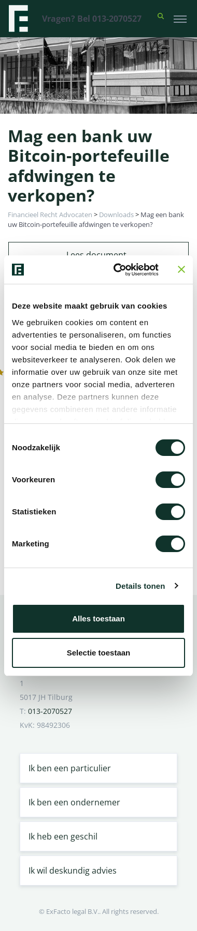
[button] (160, 18)
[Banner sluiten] (181, 269)
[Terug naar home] (18, 18)
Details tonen (140, 586)
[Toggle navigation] (180, 18)
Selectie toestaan (99, 652)
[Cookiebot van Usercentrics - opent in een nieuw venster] (118, 270)
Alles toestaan (98, 618)
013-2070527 (50, 711)
